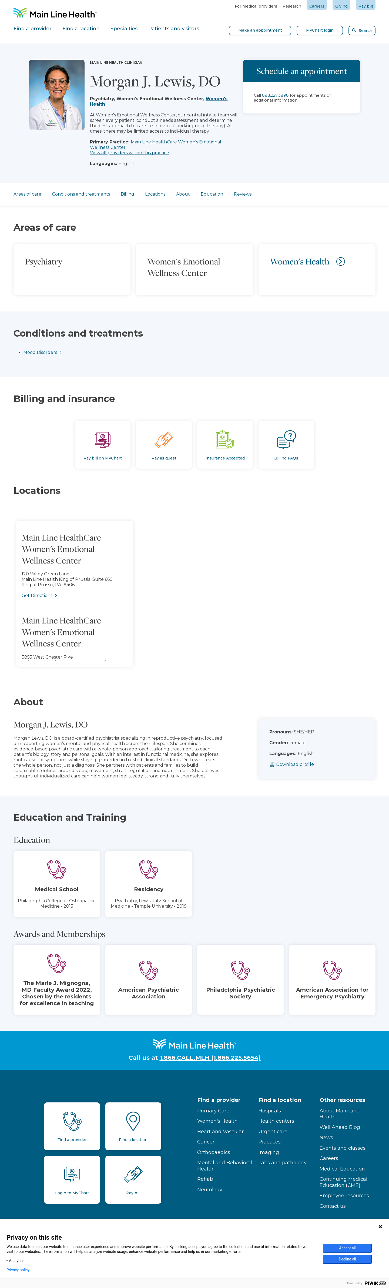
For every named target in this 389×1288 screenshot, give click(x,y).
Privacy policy (17, 1270)
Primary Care (213, 1111)
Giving (341, 6)
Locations (155, 194)
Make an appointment (260, 30)
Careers (316, 6)
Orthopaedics (213, 1152)
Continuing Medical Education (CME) (343, 1182)
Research (292, 6)
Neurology (209, 1190)
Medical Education (342, 1169)
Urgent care (273, 1132)
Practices (270, 1142)
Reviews (242, 194)
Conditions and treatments (81, 194)
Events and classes (342, 1148)
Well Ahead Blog (340, 1127)
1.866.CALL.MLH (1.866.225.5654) (210, 1057)
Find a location (280, 1100)
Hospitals (270, 1111)
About (183, 194)
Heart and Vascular (220, 1132)
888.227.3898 (275, 95)
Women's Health (217, 1121)
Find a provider (218, 1100)
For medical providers (256, 6)
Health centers (276, 1121)
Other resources (342, 1100)
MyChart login (320, 30)
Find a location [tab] (81, 29)
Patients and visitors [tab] (173, 29)
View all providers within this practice (129, 152)
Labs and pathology (283, 1163)
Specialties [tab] (124, 29)
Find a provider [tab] (33, 29)
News (326, 1138)
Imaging (269, 1152)
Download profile (312, 764)
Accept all (347, 1248)
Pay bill (365, 6)
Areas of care (27, 194)
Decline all (347, 1259)
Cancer (205, 1142)
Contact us (333, 1206)
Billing (127, 194)
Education (212, 194)
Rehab (205, 1179)
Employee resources (344, 1196)
